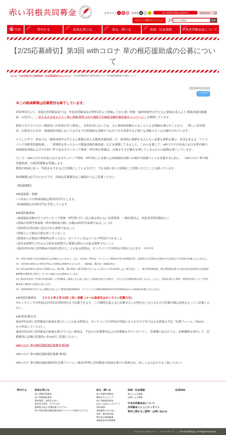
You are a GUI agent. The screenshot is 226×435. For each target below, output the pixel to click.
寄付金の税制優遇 (104, 417)
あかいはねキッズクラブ (108, 404)
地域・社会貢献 (136, 389)
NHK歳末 (100, 407)
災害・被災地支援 (104, 414)
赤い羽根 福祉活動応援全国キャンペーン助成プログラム (61, 410)
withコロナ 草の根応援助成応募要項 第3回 (42, 345)
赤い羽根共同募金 (43, 394)
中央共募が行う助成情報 (31, 75)
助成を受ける (42, 389)
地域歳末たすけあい (105, 410)
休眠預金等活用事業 (105, 420)
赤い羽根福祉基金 (43, 397)
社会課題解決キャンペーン (57, 75)
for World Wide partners (175, 12)
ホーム (14, 75)
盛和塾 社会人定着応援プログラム (51, 407)
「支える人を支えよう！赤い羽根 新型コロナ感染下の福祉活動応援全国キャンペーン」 (91, 117)
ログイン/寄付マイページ (149, 20)
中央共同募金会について (141, 403)
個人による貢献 (135, 394)
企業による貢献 (135, 397)
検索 (213, 20)
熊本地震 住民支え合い (46, 400)
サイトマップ (167, 431)
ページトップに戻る (224, 379)
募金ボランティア (104, 397)
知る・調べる (103, 389)
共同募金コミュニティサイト (144, 407)
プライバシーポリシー (144, 431)
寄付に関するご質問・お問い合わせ (147, 411)
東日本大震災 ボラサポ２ (47, 404)
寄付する (22, 389)
